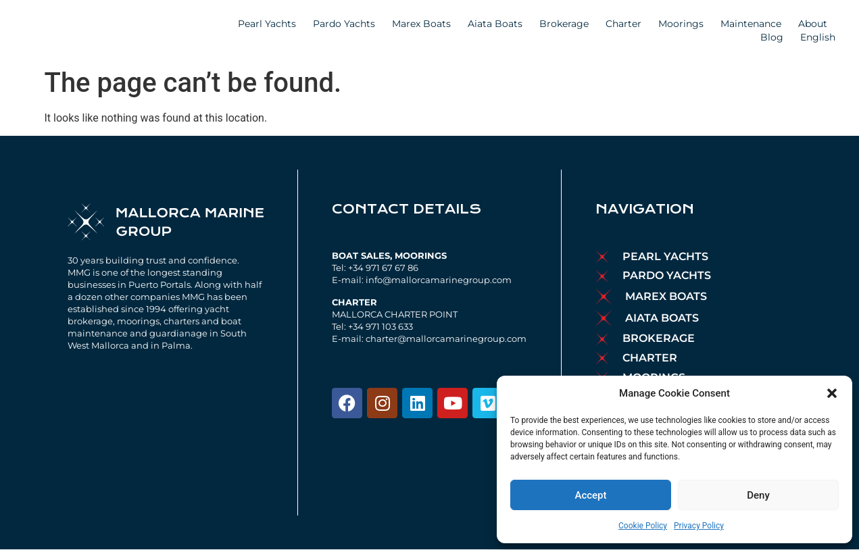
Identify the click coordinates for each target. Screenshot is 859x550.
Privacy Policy (699, 525)
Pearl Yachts (267, 24)
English (821, 37)
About (816, 23)
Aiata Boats (495, 24)
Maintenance (750, 24)
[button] (832, 393)
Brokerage (564, 24)
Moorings (681, 24)
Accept (590, 495)
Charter (623, 24)
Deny (758, 495)
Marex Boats (421, 24)
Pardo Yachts (344, 24)
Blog (771, 37)
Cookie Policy (642, 525)
